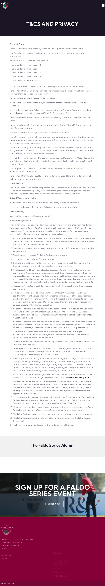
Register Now (52, 504)
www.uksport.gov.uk (79, 377)
